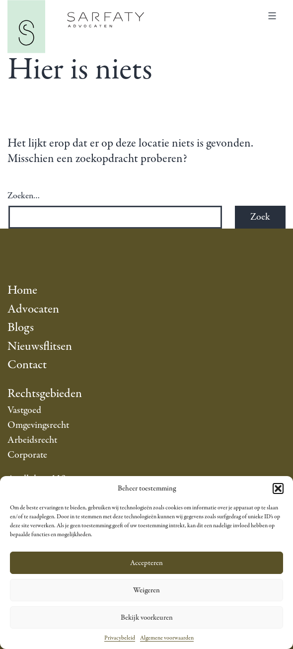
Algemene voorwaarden (167, 638)
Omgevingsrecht (38, 425)
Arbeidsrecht (32, 440)
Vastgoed (24, 410)
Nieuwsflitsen (39, 346)
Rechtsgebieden (44, 394)
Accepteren (146, 563)
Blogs (20, 327)
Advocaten (33, 309)
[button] (278, 488)
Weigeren (146, 590)
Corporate (27, 455)
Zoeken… (23, 196)
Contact (27, 365)
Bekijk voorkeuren (147, 618)
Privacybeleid (119, 638)
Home (22, 290)
